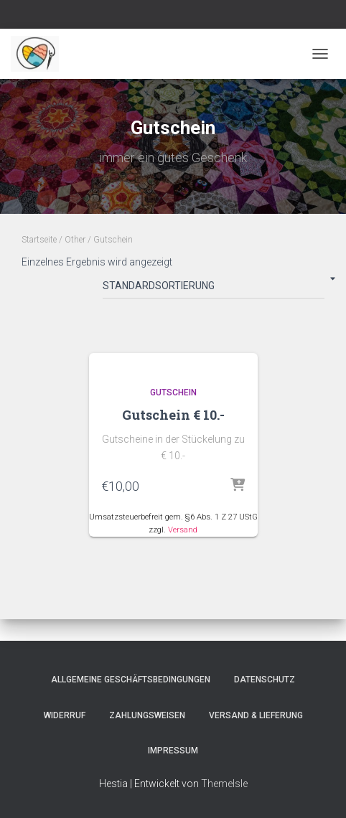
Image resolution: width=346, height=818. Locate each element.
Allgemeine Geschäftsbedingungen (130, 679)
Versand (182, 530)
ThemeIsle (224, 783)
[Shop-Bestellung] (213, 288)
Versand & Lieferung (256, 715)
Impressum (173, 751)
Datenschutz (264, 679)
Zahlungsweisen (147, 715)
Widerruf (64, 715)
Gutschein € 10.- (173, 414)
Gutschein (173, 392)
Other (75, 240)
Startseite (39, 240)
